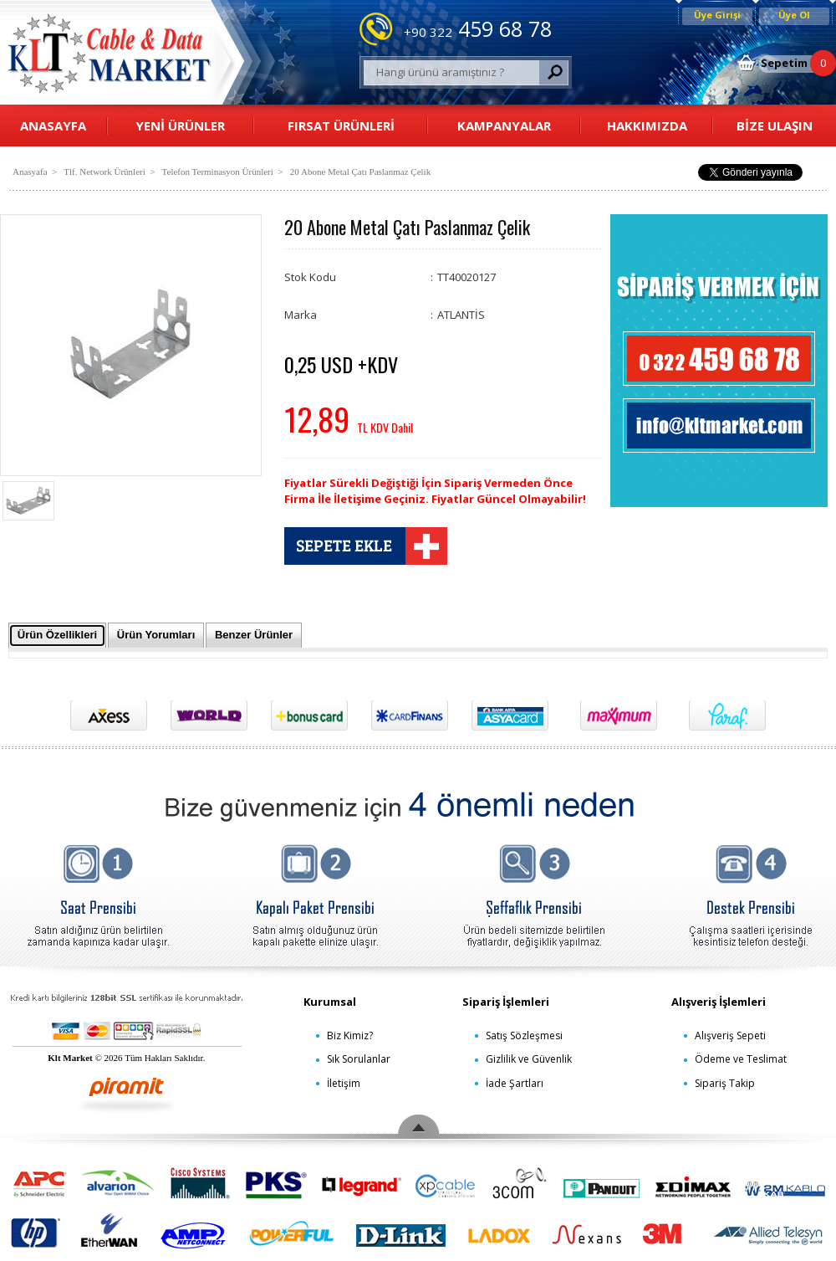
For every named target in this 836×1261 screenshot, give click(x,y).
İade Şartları (514, 1083)
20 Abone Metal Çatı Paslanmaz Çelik (360, 172)
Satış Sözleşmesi (524, 1035)
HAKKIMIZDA (647, 125)
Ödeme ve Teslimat (741, 1059)
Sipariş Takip (725, 1083)
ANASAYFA (53, 125)
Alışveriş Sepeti (730, 1035)
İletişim (343, 1083)
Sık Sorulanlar (358, 1059)
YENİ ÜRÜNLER (180, 125)
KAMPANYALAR (504, 125)
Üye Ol (794, 14)
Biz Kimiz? (350, 1035)
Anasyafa (30, 172)
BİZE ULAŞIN (775, 125)
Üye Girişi (717, 14)
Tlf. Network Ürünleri (104, 172)
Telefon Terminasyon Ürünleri (217, 172)
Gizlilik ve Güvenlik (529, 1059)
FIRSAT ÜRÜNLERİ (341, 125)
